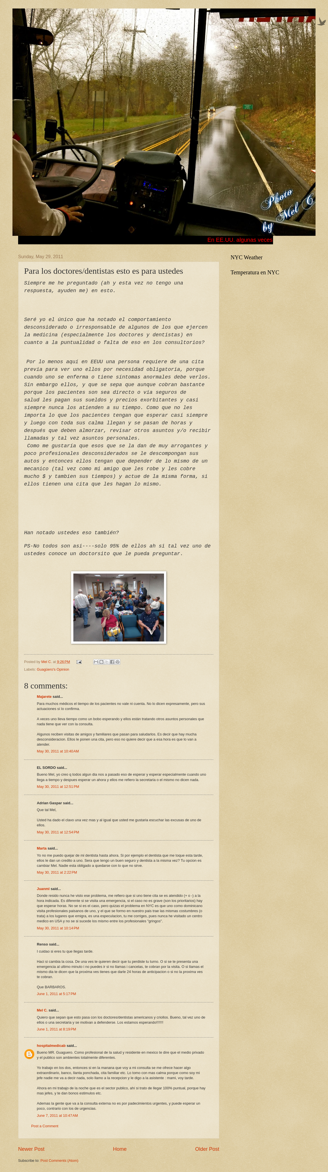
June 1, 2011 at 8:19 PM (56, 1029)
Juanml (43, 889)
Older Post (207, 1149)
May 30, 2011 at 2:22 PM (57, 872)
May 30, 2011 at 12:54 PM (58, 832)
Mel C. (47, 662)
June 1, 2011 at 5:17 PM (56, 994)
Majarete (44, 696)
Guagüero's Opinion (53, 669)
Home (120, 1149)
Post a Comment (44, 1126)
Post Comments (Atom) (59, 1160)
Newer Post (31, 1149)
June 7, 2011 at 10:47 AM (57, 1115)
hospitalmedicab (51, 1045)
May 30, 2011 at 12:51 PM (58, 786)
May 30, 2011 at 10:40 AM (58, 751)
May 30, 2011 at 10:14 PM (58, 928)
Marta (41, 848)
